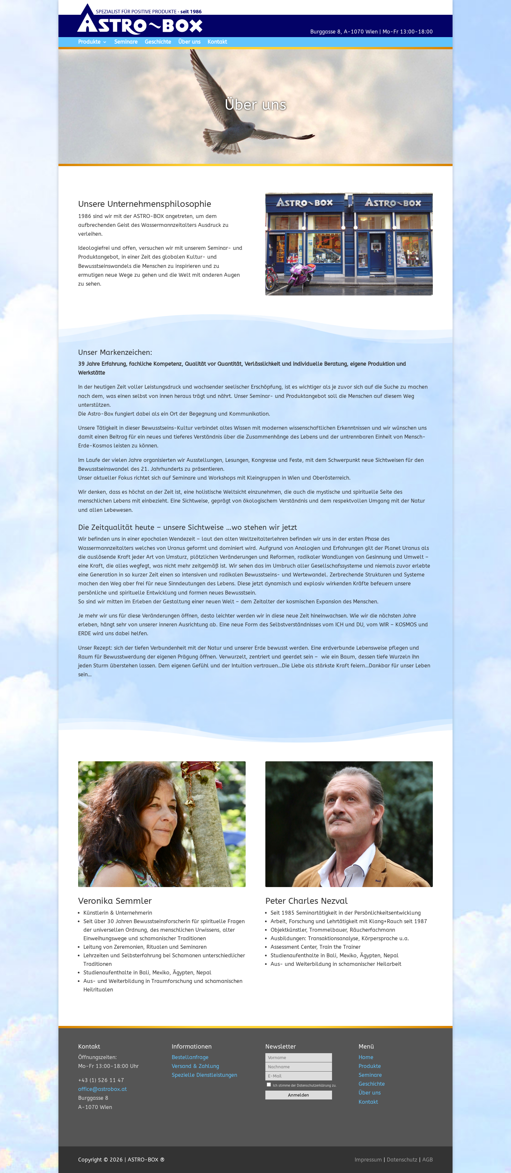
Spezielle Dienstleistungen (204, 1075)
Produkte (89, 42)
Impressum (368, 1160)
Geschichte (158, 42)
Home (366, 1057)
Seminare (126, 42)
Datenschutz (402, 1160)
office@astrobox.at (102, 1089)
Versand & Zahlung (195, 1066)
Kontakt (217, 42)
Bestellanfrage (190, 1057)
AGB (427, 1160)
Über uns (189, 42)
